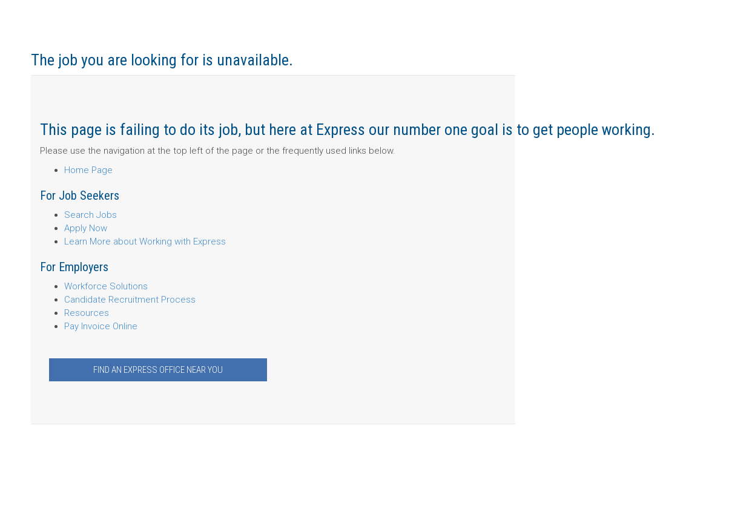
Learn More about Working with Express (145, 241)
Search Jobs (90, 214)
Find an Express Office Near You (158, 369)
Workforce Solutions (106, 286)
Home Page (88, 170)
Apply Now (85, 228)
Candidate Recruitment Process (130, 299)
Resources (86, 312)
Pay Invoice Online (100, 326)
